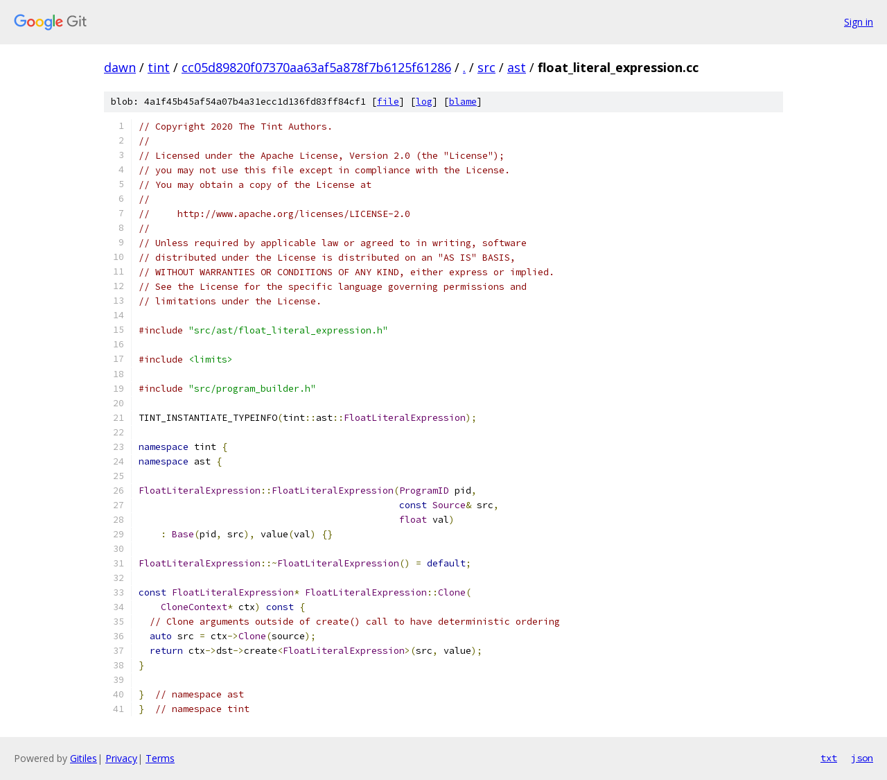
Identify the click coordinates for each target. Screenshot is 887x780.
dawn (120, 67)
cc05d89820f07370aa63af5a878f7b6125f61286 (316, 67)
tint (159, 67)
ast (516, 67)
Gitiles (83, 758)
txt (828, 758)
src (486, 67)
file (388, 101)
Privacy (121, 758)
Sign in (858, 21)
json (862, 758)
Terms (160, 758)
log (424, 101)
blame (463, 101)
